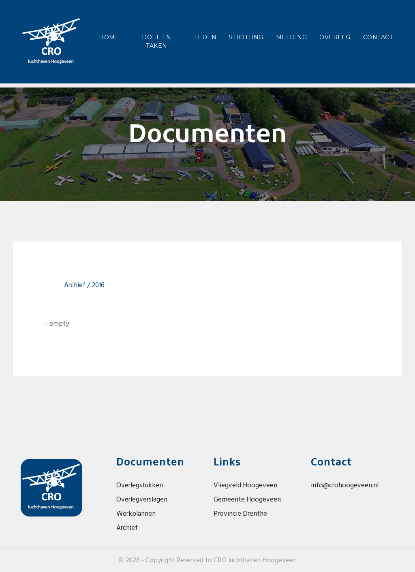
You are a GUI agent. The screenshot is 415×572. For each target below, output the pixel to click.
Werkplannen (136, 513)
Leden (205, 37)
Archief (127, 528)
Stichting (246, 37)
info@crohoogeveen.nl (345, 485)
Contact (378, 37)
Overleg (335, 37)
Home (110, 37)
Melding (291, 37)
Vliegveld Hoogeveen (245, 485)
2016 (98, 285)
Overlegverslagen (141, 499)
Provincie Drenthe (240, 513)
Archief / (78, 285)
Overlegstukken (139, 485)
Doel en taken (156, 41)
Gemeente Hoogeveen (247, 499)
